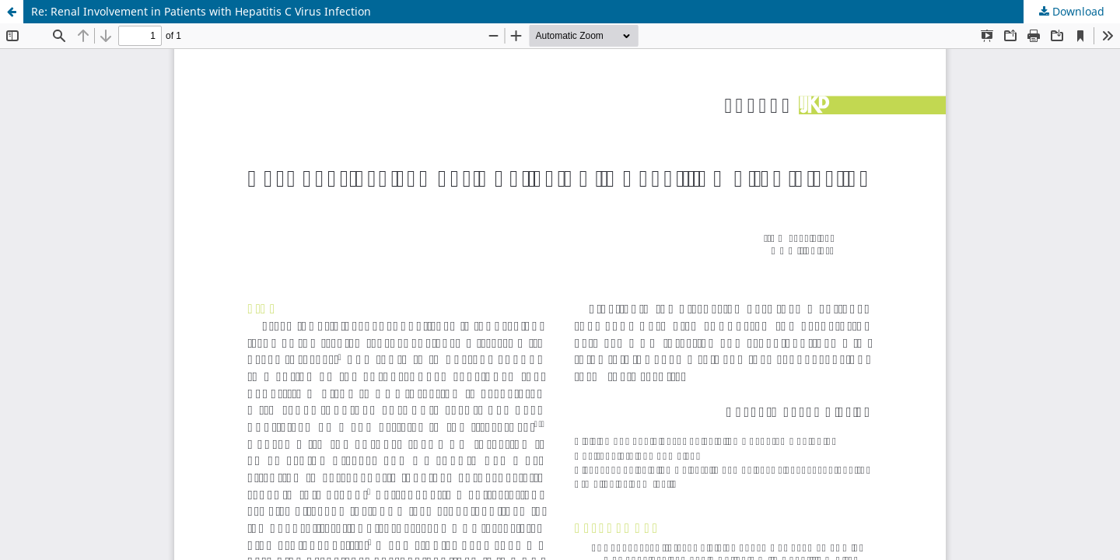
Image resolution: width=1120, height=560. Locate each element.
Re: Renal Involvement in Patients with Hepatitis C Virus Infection (201, 11)
